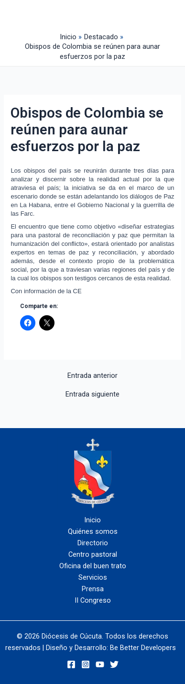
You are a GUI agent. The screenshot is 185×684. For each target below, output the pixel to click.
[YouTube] (100, 664)
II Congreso (93, 600)
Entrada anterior (92, 375)
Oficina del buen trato (92, 566)
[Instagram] (85, 664)
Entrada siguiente (92, 394)
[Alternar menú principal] (133, 15)
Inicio (92, 520)
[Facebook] (71, 664)
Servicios (92, 577)
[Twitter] (114, 664)
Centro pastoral (92, 554)
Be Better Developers (143, 647)
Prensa (93, 589)
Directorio (92, 543)
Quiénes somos (93, 531)
